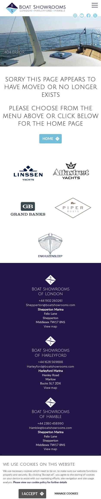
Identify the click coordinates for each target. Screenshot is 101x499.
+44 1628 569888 (50, 362)
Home (48, 138)
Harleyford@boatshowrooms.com (50, 366)
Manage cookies (66, 493)
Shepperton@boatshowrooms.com (50, 305)
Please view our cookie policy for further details (40, 482)
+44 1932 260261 (50, 301)
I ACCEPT (30, 493)
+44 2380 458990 (50, 423)
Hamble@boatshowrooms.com (50, 428)
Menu (93, 5)
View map (50, 326)
